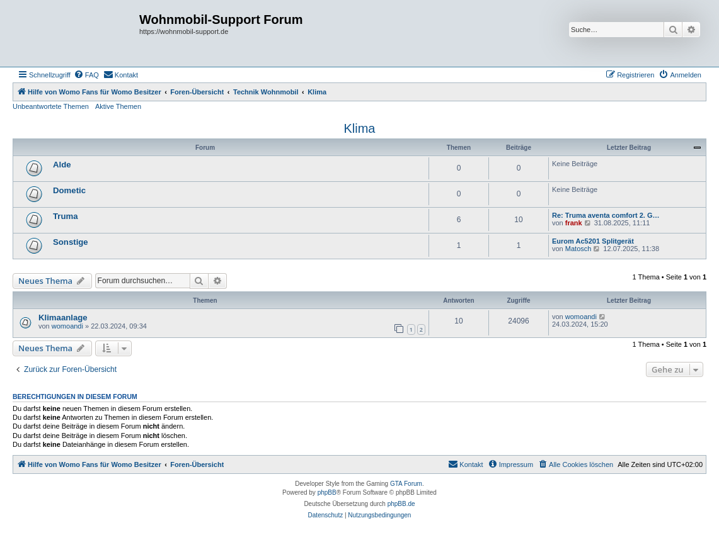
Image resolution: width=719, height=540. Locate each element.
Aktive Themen (118, 106)
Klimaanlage (63, 317)
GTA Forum (406, 483)
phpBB (327, 492)
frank (573, 223)
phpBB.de (401, 503)
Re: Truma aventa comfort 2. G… (606, 215)
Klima (359, 128)
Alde (62, 164)
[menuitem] (86, 74)
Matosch (578, 248)
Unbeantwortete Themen (51, 106)
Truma (65, 216)
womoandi (67, 326)
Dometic (69, 190)
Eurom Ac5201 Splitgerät (593, 241)
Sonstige (70, 242)
